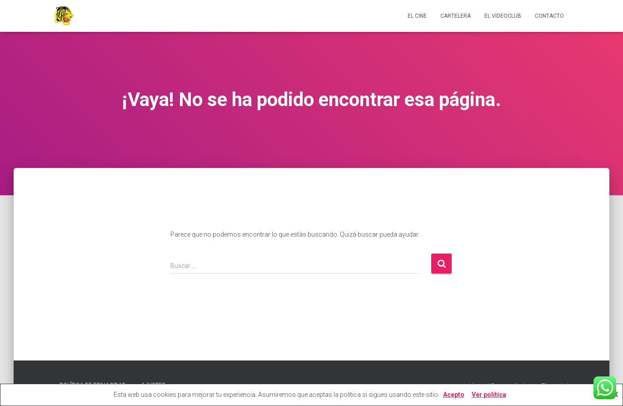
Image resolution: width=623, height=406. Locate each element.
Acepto (453, 394)
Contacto (549, 16)
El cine (417, 16)
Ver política (489, 394)
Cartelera (455, 16)
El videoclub (502, 16)
